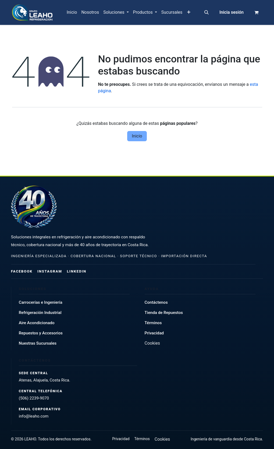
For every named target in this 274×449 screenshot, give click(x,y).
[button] (206, 12)
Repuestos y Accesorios (41, 333)
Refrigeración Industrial (40, 312)
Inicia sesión (231, 12)
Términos (153, 322)
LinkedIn (76, 271)
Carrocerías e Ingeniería (40, 302)
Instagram (49, 271)
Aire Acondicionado (37, 322)
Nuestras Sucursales (37, 343)
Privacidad (154, 333)
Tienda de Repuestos (164, 312)
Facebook (22, 271)
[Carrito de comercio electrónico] (256, 12)
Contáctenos (156, 302)
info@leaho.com (34, 416)
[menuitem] (72, 12)
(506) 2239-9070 (34, 398)
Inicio (137, 136)
